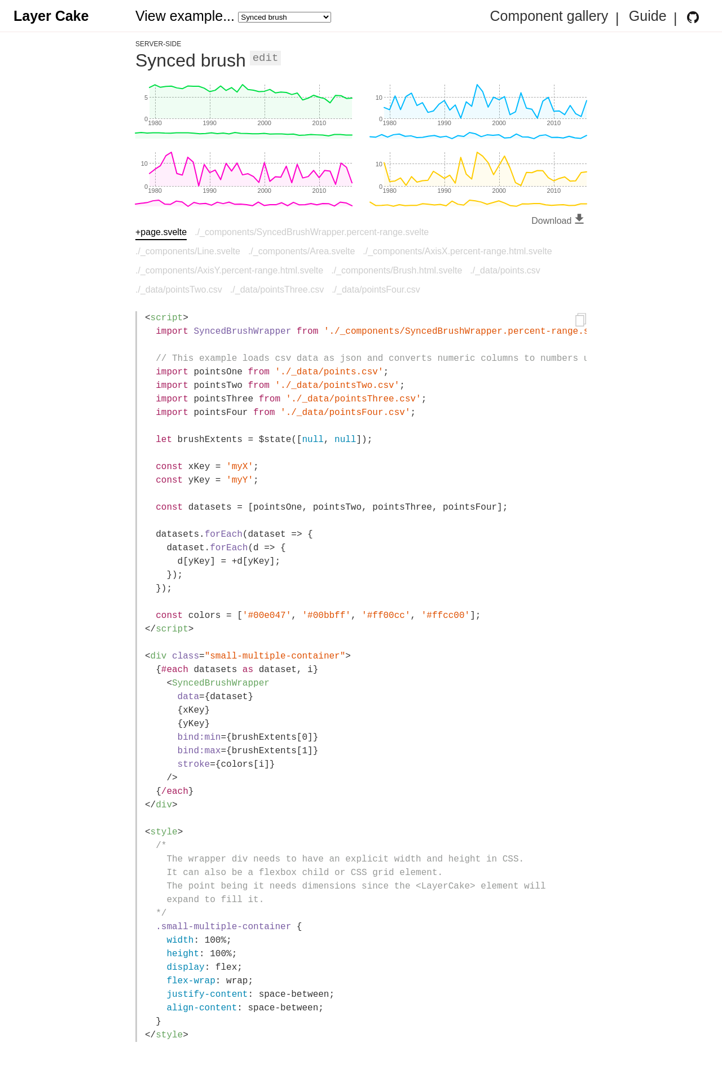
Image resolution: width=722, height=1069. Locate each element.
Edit (266, 58)
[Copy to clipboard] (581, 321)
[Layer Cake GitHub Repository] (693, 17)
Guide (648, 16)
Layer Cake (51, 16)
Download (559, 221)
